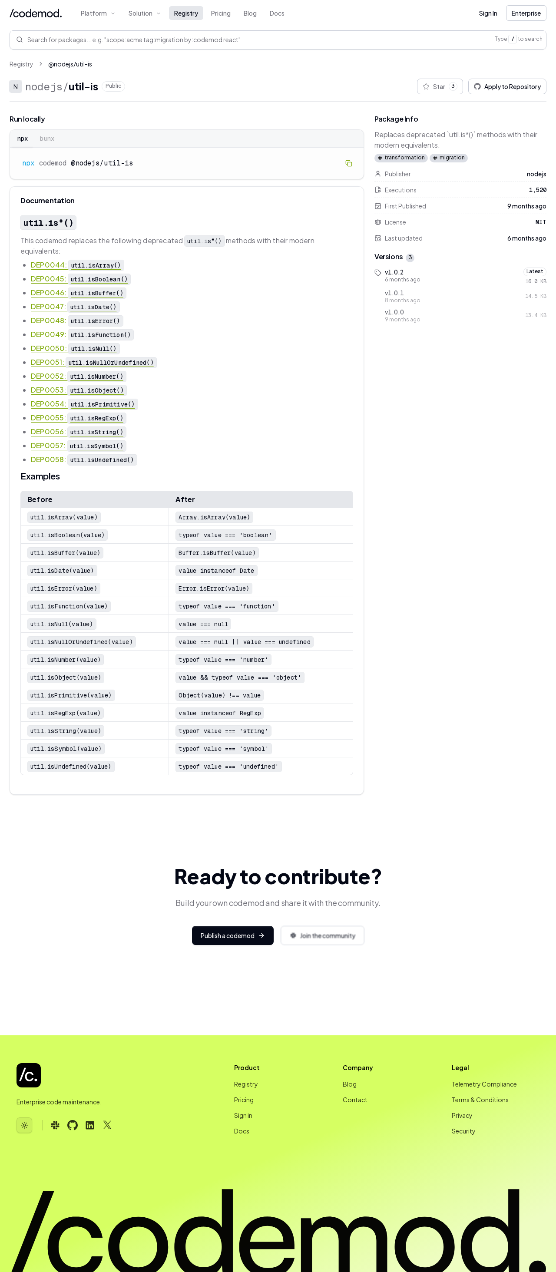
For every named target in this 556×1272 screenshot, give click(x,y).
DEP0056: (78, 431)
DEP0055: (78, 417)
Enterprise (526, 13)
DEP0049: (82, 334)
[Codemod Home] (36, 13)
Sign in (243, 1115)
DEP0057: (78, 445)
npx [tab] (22, 138)
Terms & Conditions (480, 1100)
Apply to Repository (507, 86)
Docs (277, 13)
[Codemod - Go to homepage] (29, 1075)
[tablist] (187, 139)
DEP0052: (78, 375)
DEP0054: (84, 403)
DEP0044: (77, 264)
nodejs (44, 87)
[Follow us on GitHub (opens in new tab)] (72, 1125)
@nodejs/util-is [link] (70, 64)
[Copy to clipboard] (349, 163)
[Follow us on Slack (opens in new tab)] (55, 1125)
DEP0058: (84, 459)
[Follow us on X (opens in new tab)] (107, 1125)
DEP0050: (75, 348)
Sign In (488, 13)
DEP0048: (77, 320)
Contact (355, 1100)
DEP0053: (78, 389)
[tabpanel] (187, 163)
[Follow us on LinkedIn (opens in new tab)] (90, 1125)
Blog (250, 13)
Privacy (462, 1115)
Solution (145, 13)
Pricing (221, 13)
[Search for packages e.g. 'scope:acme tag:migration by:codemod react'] (261, 39)
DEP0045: (80, 278)
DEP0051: (93, 362)
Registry (186, 13)
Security (464, 1131)
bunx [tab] (47, 138)
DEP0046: (78, 292)
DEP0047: (75, 306)
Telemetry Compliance (484, 1084)
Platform (98, 13)
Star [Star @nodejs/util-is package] (440, 86)
